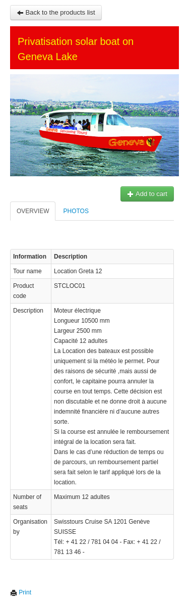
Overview (33, 211)
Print (20, 592)
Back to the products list (56, 12)
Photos (75, 211)
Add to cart (147, 193)
